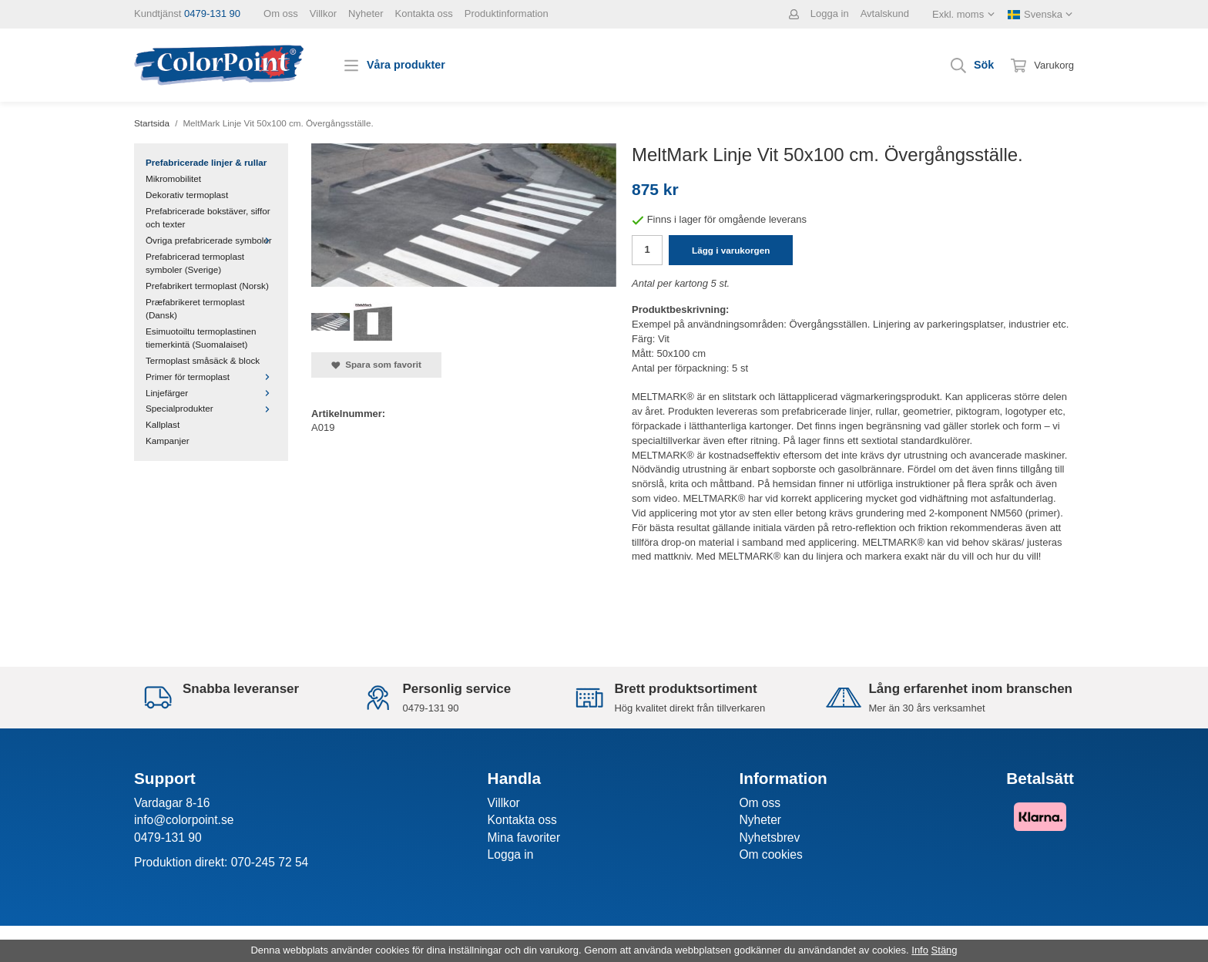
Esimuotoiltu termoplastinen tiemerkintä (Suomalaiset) (201, 337)
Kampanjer (168, 441)
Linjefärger (211, 393)
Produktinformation (507, 13)
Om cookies (770, 854)
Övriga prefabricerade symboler (211, 240)
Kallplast (163, 424)
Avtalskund (885, 13)
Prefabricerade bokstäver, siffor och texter (208, 217)
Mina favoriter (524, 837)
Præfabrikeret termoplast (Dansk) (195, 308)
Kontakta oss (424, 13)
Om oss (280, 13)
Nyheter (366, 13)
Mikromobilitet (173, 178)
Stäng (944, 950)
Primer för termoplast (211, 377)
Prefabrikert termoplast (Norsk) (207, 286)
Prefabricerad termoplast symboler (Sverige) (195, 262)
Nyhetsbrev (769, 837)
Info (919, 950)
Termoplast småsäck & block (203, 360)
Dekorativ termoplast (187, 195)
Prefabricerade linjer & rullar (206, 162)
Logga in (829, 13)
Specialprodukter (211, 408)
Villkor (323, 13)
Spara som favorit (376, 364)
